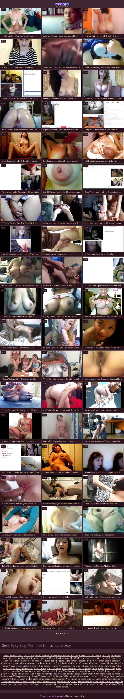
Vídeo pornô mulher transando (20, 674)
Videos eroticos (51, 666)
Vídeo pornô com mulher (20, 679)
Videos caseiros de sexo (69, 666)
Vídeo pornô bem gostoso (109, 668)
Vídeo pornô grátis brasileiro (109, 679)
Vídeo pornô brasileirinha (57, 663)
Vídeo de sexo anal (69, 655)
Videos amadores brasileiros (32, 663)
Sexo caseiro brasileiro (11, 681)
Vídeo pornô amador (79, 663)
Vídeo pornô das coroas (74, 671)
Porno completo (67, 658)
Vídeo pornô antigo (43, 674)
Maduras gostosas (69, 681)
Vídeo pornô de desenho (61, 4)
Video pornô (99, 674)
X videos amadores (39, 658)
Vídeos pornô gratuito (87, 668)
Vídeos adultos (29, 681)
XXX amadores (54, 668)
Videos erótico (15, 666)
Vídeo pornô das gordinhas (25, 676)
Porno (89, 661)
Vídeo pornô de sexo (106, 658)
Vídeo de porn (108, 655)
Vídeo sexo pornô (32, 655)
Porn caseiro (60, 679)
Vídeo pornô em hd (24, 668)
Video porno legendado (43, 679)
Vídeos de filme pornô (50, 655)
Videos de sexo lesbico (33, 666)
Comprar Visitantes (75, 696)
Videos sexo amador (10, 663)
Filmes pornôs (19, 661)
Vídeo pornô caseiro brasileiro (106, 661)
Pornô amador (40, 668)
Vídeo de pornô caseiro (19, 658)
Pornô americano (70, 668)
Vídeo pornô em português (49, 681)
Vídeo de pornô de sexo (52, 671)
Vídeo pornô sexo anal (30, 671)
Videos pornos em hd (89, 684)
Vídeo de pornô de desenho (50, 676)
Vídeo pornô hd (73, 679)
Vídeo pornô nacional (13, 655)
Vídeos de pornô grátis (54, 661)
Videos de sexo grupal (43, 684)
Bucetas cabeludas (11, 671)
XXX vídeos (54, 658)
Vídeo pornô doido (108, 684)
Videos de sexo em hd (84, 674)
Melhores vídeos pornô (103, 681)
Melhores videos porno (85, 658)
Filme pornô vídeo (93, 671)
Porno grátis (109, 666)
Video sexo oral (88, 679)
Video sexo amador (97, 663)
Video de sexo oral (34, 661)
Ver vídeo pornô (85, 681)
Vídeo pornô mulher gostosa (66, 684)
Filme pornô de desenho (75, 661)
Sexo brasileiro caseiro (63, 674)
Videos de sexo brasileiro (91, 666)
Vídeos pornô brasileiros (90, 655)
